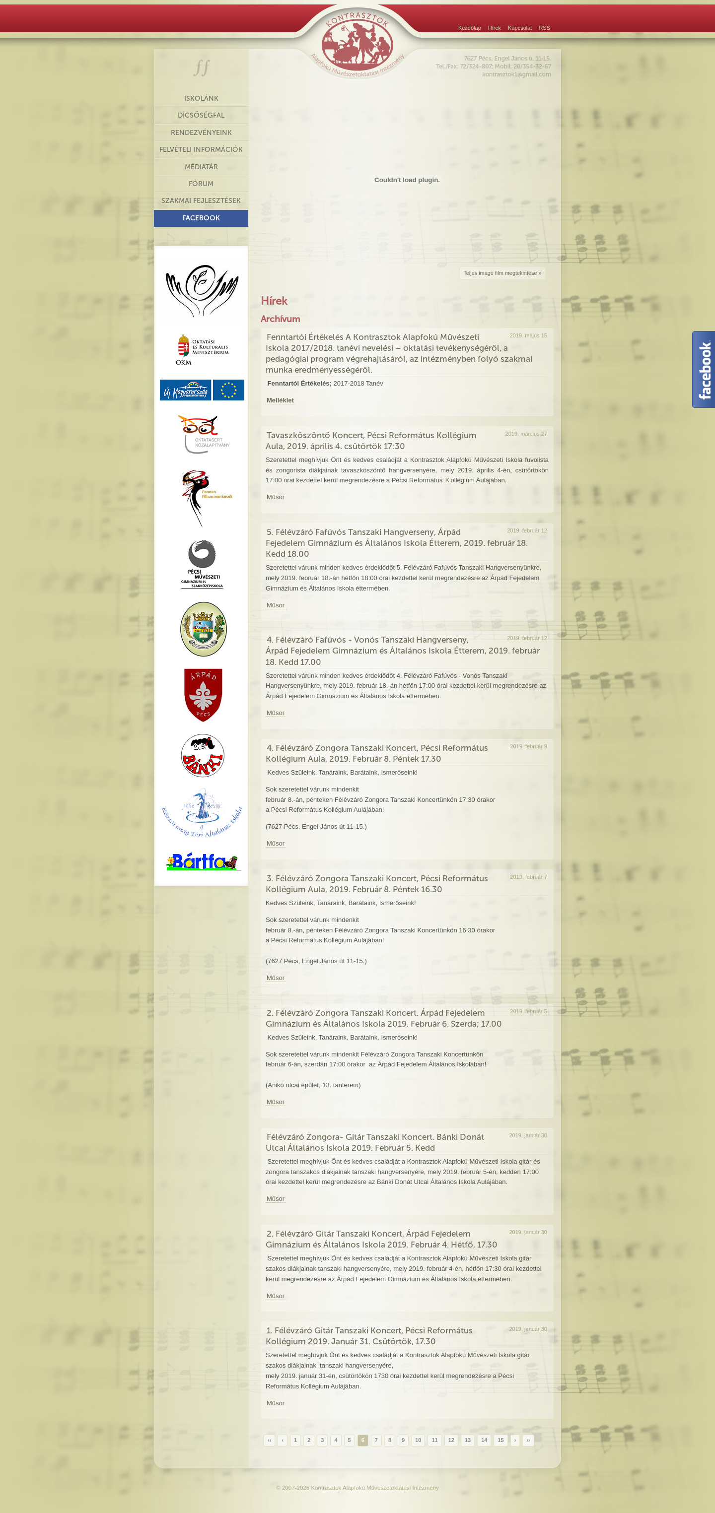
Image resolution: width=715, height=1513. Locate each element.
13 (468, 1440)
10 (418, 1440)
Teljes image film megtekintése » (502, 273)
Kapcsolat (520, 28)
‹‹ (269, 1440)
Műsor (276, 497)
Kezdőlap (469, 28)
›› (528, 1440)
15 (500, 1440)
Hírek (494, 28)
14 (484, 1440)
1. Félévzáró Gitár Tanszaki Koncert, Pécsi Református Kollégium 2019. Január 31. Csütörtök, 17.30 (369, 1335)
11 (434, 1440)
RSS (544, 28)
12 (451, 1440)
